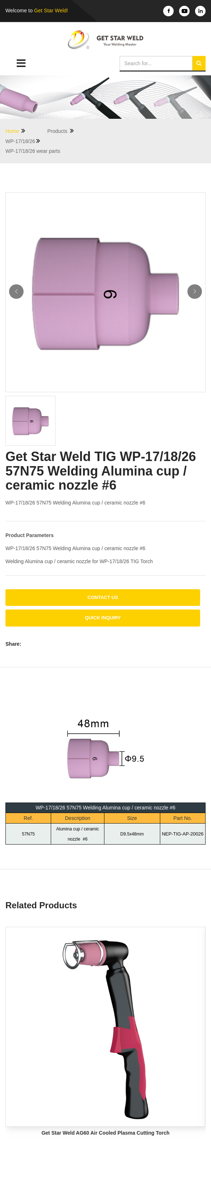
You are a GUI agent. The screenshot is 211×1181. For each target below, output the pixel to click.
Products (60, 131)
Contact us (102, 597)
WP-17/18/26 (23, 141)
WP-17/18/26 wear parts (32, 151)
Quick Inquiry (103, 617)
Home (15, 131)
